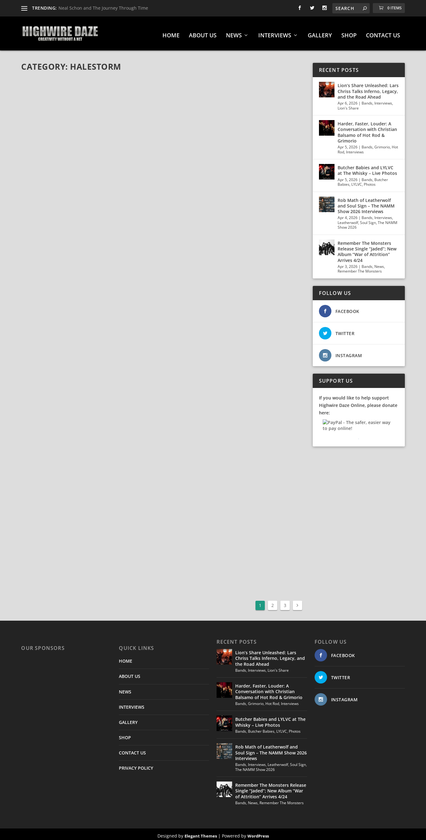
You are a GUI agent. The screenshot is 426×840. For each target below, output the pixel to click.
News (379, 263)
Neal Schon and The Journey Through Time (103, 8)
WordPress (258, 833)
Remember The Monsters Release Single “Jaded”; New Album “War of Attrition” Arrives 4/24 (367, 248)
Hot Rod (272, 700)
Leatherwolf (348, 219)
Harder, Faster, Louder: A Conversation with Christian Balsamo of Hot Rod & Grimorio (367, 129)
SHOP (349, 33)
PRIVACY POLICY (136, 765)
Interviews (383, 100)
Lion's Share (348, 105)
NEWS (234, 33)
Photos (370, 181)
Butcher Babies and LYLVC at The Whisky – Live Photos (367, 167)
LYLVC (356, 181)
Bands (367, 100)
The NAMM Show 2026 (255, 766)
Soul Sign (368, 219)
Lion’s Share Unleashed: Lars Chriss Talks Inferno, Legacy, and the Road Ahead (368, 88)
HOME (171, 33)
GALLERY (320, 33)
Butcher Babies (261, 728)
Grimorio (382, 144)
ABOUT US (203, 33)
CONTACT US (383, 33)
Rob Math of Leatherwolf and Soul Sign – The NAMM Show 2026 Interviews (366, 202)
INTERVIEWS (274, 33)
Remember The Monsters (360, 268)
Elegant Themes (201, 833)
